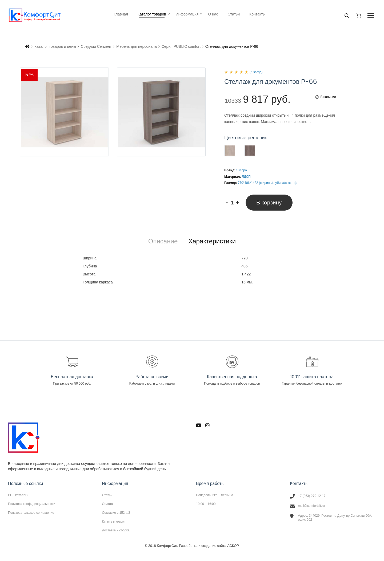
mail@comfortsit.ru (311, 506)
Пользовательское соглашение (31, 512)
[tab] (163, 241)
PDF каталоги (18, 495)
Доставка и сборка (116, 530)
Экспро (241, 170)
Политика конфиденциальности (31, 504)
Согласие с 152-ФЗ (116, 513)
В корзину (269, 202)
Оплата (107, 504)
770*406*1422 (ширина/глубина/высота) (267, 183)
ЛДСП (246, 177)
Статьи (107, 495)
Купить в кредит (114, 521)
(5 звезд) (256, 72)
